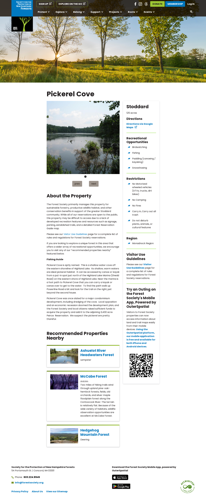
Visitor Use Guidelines (75, 234)
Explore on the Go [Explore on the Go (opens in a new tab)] (70, 4)
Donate (157, 4)
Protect (42, 12)
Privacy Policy (19, 491)
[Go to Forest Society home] (22, 16)
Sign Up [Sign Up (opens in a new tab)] (43, 4)
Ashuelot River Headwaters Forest (97, 352)
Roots (131, 12)
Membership (175, 4)
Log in (191, 4)
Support (95, 12)
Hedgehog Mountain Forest (94, 432)
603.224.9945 (32, 477)
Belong (77, 12)
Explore (60, 12)
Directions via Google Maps (139, 125)
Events (148, 12)
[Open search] (191, 11)
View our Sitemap (57, 491)
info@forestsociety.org (29, 482)
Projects (114, 12)
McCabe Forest (93, 376)
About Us (37, 491)
